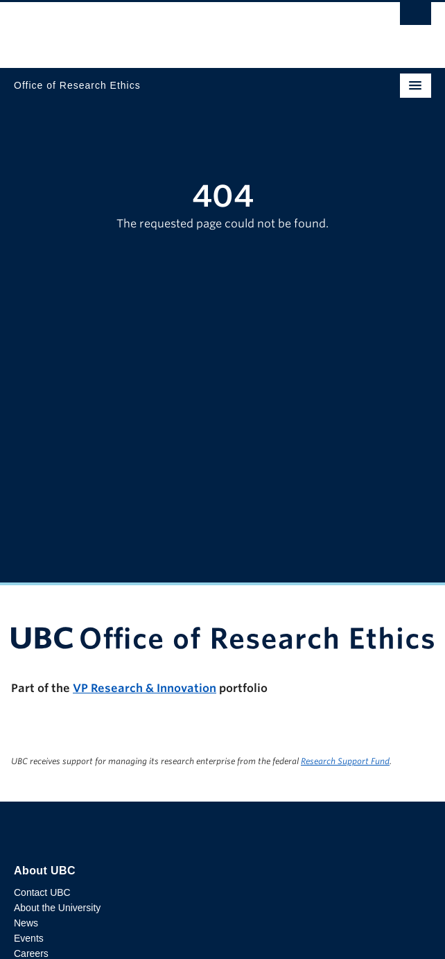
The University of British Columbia (160, 28)
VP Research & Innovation (144, 688)
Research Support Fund (345, 761)
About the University (57, 907)
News (26, 922)
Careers (31, 953)
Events (29, 938)
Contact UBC (42, 892)
